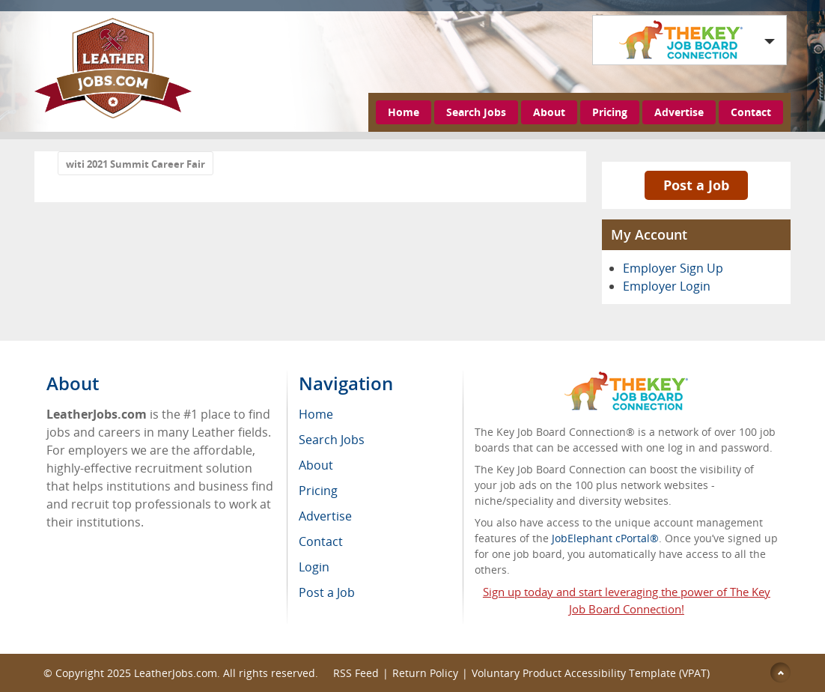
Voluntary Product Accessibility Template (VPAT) (591, 673)
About (549, 112)
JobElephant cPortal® (605, 538)
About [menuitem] (316, 465)
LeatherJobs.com (175, 673)
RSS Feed (356, 673)
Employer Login (666, 286)
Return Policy (425, 673)
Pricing (609, 112)
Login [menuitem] (314, 567)
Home (403, 112)
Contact (751, 112)
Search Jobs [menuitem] (332, 439)
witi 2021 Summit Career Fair (135, 164)
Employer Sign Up (673, 268)
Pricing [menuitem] (318, 490)
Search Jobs (476, 112)
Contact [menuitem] (321, 541)
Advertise (679, 112)
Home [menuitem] (316, 414)
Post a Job (696, 185)
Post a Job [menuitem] (327, 592)
